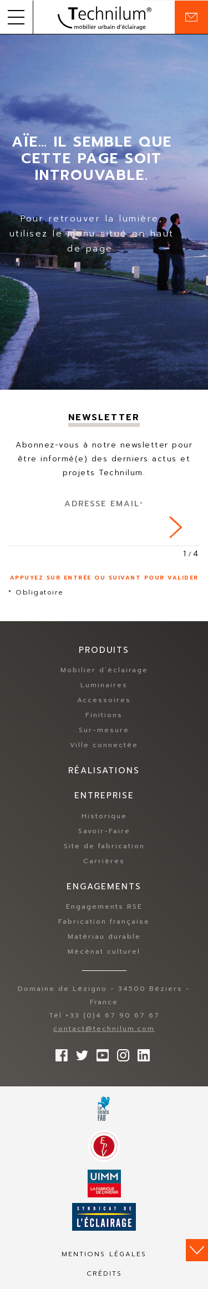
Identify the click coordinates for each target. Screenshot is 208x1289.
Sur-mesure (104, 730)
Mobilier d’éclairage (104, 670)
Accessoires (104, 700)
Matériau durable (104, 936)
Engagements (104, 886)
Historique (104, 816)
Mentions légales (104, 1254)
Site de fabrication (104, 846)
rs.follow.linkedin (141, 1052)
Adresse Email (104, 504)
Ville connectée (104, 745)
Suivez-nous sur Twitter (79, 1052)
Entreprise (104, 795)
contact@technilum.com (104, 1029)
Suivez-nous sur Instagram (120, 1052)
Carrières (104, 861)
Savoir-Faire (104, 831)
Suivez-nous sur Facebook (59, 1052)
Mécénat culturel (104, 951)
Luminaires (104, 685)
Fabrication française (104, 922)
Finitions (104, 715)
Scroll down (197, 1250)
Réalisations (104, 770)
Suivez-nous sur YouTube (100, 1052)
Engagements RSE (104, 907)
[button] (16, 17)
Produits (104, 650)
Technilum (104, 17)
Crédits (104, 1273)
